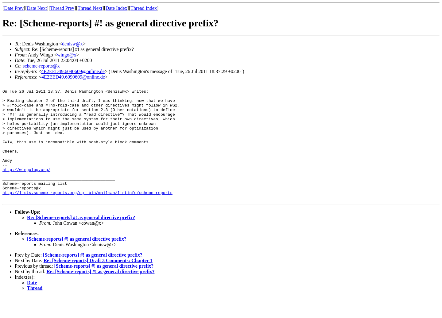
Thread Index (143, 8)
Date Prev (14, 8)
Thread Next (90, 8)
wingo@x (66, 54)
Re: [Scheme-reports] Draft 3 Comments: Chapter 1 (98, 282)
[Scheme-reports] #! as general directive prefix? (76, 261)
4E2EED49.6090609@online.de (73, 71)
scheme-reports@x (41, 65)
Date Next (37, 8)
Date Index (116, 8)
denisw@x (72, 43)
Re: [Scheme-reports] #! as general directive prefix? (81, 239)
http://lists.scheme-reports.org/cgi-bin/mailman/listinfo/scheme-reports (87, 213)
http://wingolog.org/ (26, 186)
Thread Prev (62, 8)
